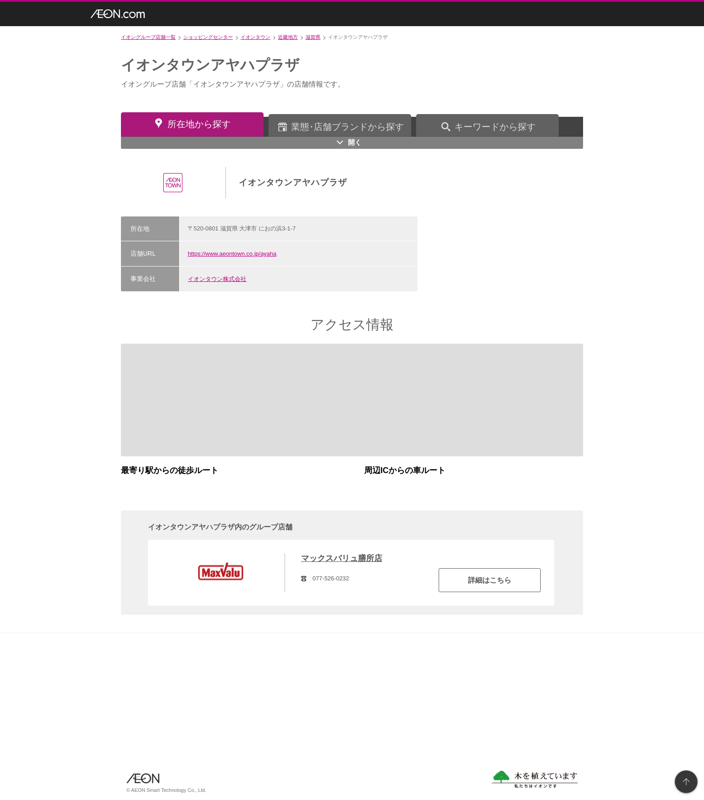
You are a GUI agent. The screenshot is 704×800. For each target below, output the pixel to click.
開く (354, 142)
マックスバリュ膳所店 (341, 558)
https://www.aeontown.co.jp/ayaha (232, 253)
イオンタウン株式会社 (217, 279)
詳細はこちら (489, 580)
